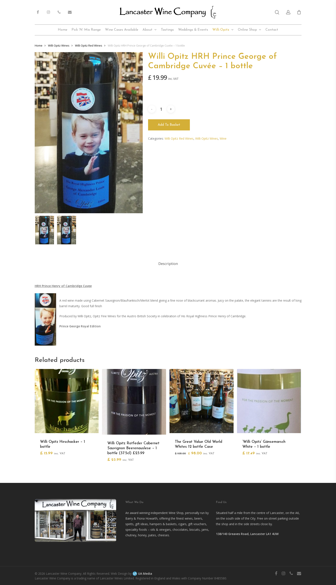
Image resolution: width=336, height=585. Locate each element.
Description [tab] (168, 263)
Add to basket (169, 125)
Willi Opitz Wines (206, 138)
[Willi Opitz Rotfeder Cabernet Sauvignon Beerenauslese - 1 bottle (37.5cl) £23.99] (134, 402)
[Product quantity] (161, 109)
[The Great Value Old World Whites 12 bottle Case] (202, 401)
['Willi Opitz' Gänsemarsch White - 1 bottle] (269, 401)
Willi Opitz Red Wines (179, 138)
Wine (223, 138)
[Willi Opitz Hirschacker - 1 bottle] (67, 401)
